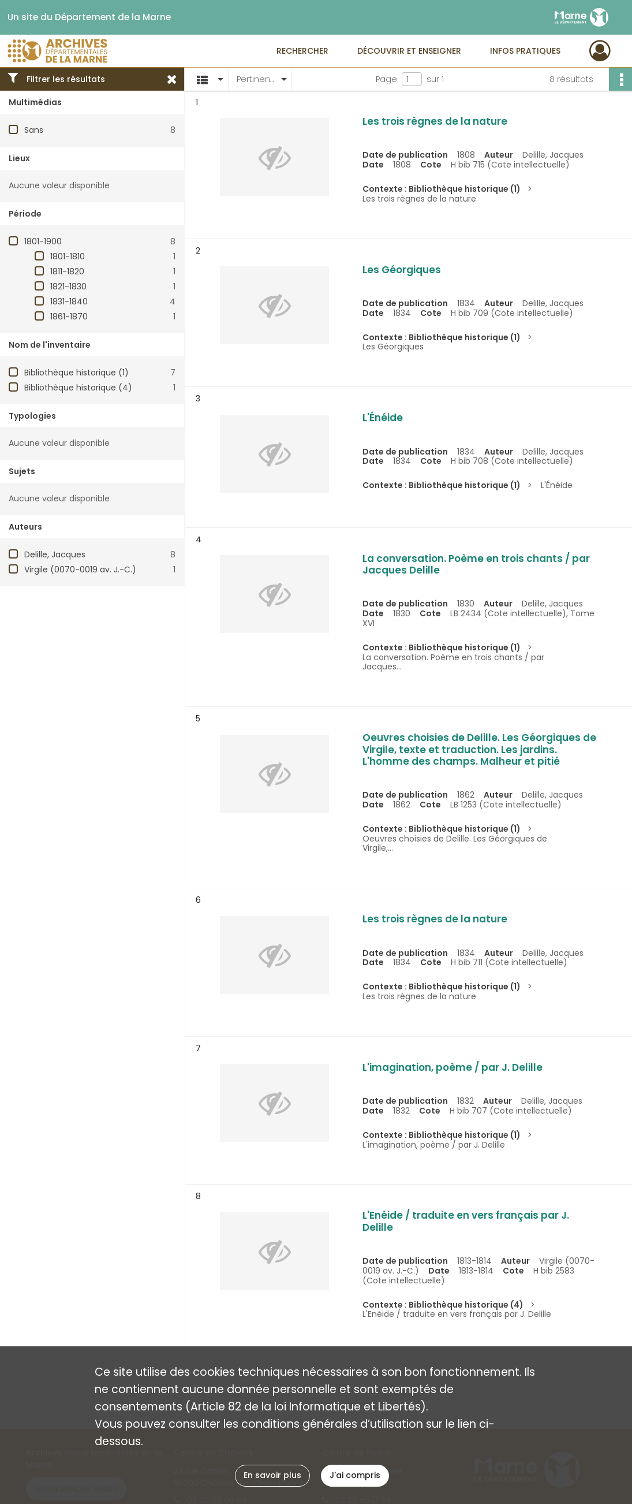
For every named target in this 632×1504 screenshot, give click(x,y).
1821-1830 (68, 286)
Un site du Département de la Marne (89, 17)
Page (386, 79)
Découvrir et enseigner (409, 51)
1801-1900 (43, 241)
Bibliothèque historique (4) (78, 387)
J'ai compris (355, 1475)
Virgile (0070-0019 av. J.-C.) (80, 569)
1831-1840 (69, 301)
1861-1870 (69, 316)
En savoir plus (272, 1475)
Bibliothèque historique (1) (76, 372)
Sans (33, 130)
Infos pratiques (525, 51)
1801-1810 (67, 256)
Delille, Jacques (54, 554)
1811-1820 (67, 271)
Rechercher (302, 51)
